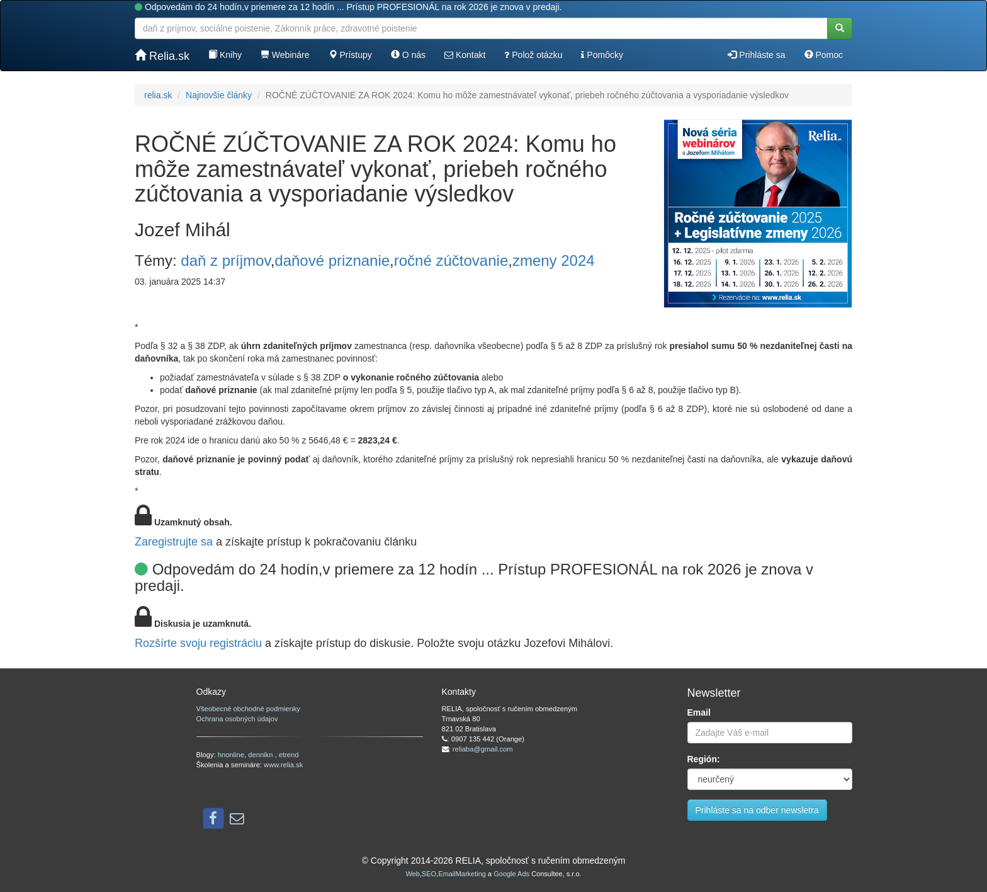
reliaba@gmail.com (483, 749)
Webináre (285, 55)
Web (412, 874)
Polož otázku (533, 55)
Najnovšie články (219, 95)
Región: (703, 759)
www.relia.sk (283, 765)
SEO (429, 874)
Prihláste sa (756, 55)
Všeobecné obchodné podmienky (248, 708)
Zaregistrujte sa (174, 541)
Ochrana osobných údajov (237, 719)
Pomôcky (602, 55)
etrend (289, 754)
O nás (408, 55)
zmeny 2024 (553, 260)
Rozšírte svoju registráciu (198, 643)
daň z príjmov (225, 260)
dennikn (261, 754)
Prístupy (350, 55)
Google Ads (511, 874)
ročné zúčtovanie (451, 260)
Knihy (225, 55)
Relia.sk (162, 55)
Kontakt (464, 55)
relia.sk (158, 95)
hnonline (231, 754)
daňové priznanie (332, 260)
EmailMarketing (462, 874)
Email (699, 712)
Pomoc (823, 55)
